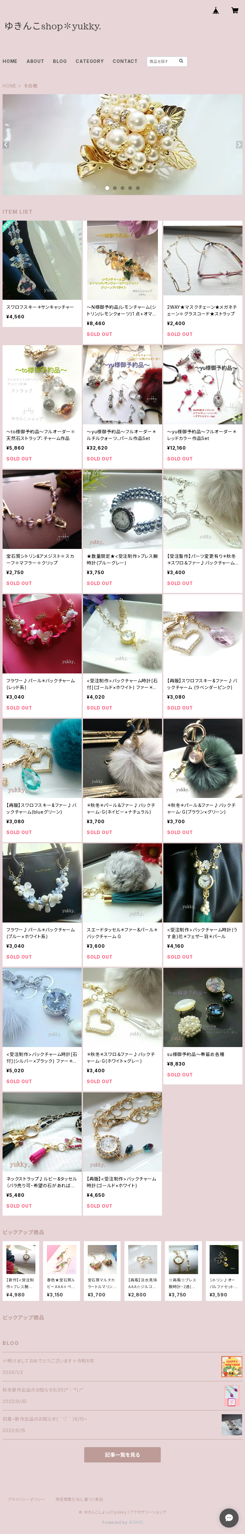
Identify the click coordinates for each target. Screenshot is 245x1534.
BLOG (60, 61)
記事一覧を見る (122, 1455)
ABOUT (35, 61)
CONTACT (125, 61)
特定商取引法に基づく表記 (79, 1499)
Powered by (122, 1522)
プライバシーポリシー (26, 1499)
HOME (10, 61)
